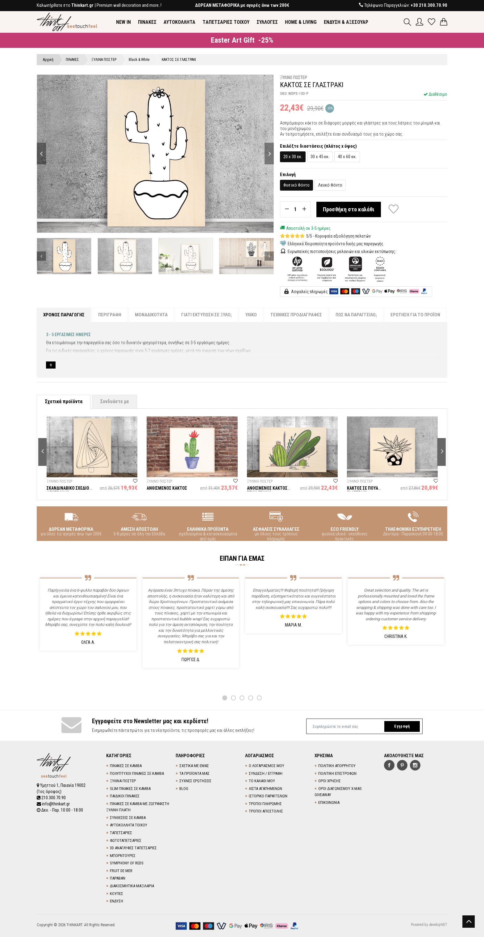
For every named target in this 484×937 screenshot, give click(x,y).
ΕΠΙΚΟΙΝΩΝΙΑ (329, 802)
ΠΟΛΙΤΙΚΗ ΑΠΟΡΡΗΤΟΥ (337, 765)
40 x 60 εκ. (347, 156)
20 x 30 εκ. (292, 156)
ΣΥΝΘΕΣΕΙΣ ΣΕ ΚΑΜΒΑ (128, 817)
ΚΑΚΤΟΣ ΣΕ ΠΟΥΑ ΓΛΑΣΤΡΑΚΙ (362, 490)
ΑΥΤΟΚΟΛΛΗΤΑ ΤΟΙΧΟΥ (128, 825)
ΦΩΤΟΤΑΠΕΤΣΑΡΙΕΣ (125, 840)
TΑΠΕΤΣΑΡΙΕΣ (121, 832)
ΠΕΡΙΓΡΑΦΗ (109, 315)
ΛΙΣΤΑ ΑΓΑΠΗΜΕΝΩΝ (265, 788)
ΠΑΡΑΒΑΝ (117, 878)
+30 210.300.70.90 (429, 5)
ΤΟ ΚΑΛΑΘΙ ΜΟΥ (262, 781)
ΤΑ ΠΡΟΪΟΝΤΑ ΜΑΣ (194, 773)
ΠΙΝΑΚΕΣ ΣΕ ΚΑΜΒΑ (126, 765)
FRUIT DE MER (121, 870)
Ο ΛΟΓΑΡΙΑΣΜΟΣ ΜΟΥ (266, 765)
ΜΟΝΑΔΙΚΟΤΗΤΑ (151, 315)
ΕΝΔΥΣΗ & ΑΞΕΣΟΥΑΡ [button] (346, 22)
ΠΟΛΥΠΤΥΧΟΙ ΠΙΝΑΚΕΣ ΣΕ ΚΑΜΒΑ (137, 773)
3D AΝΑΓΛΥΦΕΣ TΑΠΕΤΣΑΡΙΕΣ (133, 848)
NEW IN (123, 22)
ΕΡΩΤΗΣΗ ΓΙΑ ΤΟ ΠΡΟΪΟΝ (415, 315)
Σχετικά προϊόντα (63, 401)
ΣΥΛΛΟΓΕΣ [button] (267, 22)
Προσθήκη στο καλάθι (349, 209)
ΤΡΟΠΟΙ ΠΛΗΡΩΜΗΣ (265, 803)
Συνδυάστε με (114, 401)
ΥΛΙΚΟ (251, 315)
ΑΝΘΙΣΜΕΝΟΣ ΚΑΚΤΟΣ (167, 488)
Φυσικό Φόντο (296, 185)
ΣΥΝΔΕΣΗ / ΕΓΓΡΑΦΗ (265, 773)
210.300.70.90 (51, 797)
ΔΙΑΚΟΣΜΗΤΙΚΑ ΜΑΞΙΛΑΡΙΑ (132, 886)
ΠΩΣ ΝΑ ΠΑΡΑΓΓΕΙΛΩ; (356, 315)
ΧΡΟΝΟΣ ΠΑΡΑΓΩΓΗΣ (64, 315)
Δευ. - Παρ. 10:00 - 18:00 (60, 810)
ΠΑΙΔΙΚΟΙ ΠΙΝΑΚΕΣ (125, 796)
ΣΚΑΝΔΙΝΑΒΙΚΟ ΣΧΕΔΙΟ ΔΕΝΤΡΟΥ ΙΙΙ (68, 490)
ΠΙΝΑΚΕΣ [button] (147, 22)
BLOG (183, 788)
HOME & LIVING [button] (301, 22)
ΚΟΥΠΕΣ (116, 893)
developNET (438, 924)
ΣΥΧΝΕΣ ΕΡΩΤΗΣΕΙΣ (195, 781)
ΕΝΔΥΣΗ (116, 901)
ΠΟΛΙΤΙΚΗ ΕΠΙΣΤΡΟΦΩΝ (337, 773)
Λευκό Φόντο (330, 185)
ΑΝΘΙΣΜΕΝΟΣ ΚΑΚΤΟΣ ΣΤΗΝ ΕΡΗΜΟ (267, 490)
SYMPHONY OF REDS (127, 863)
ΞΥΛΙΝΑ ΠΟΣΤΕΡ (123, 781)
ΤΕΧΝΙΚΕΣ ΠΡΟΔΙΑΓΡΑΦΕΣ (296, 315)
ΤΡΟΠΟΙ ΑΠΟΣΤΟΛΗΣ (266, 811)
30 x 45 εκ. (320, 156)
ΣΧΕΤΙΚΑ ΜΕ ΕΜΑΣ (194, 765)
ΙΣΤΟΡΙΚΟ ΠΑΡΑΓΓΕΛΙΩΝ (268, 796)
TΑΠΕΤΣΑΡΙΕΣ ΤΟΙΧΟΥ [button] (225, 22)
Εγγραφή (402, 726)
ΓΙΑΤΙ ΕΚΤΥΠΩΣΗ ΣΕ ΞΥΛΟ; (206, 315)
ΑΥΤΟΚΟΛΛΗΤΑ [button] (179, 22)
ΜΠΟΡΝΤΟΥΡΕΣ (123, 855)
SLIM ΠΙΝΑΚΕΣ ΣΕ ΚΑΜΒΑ (130, 788)
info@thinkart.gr (53, 803)
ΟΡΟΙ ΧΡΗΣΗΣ (329, 781)
